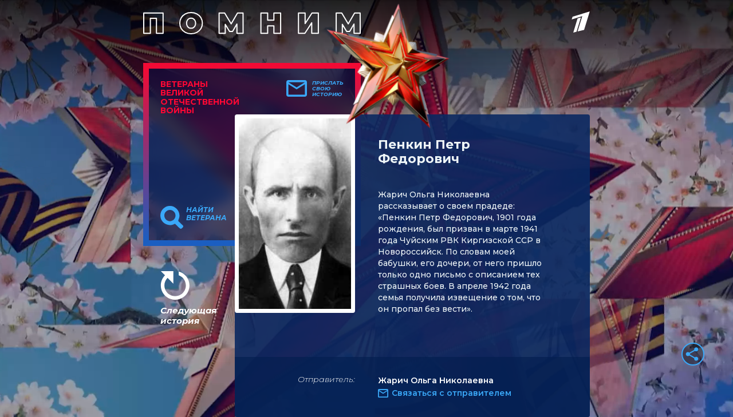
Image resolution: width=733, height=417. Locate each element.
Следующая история (188, 315)
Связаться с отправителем (451, 393)
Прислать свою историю (328, 88)
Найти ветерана (206, 214)
